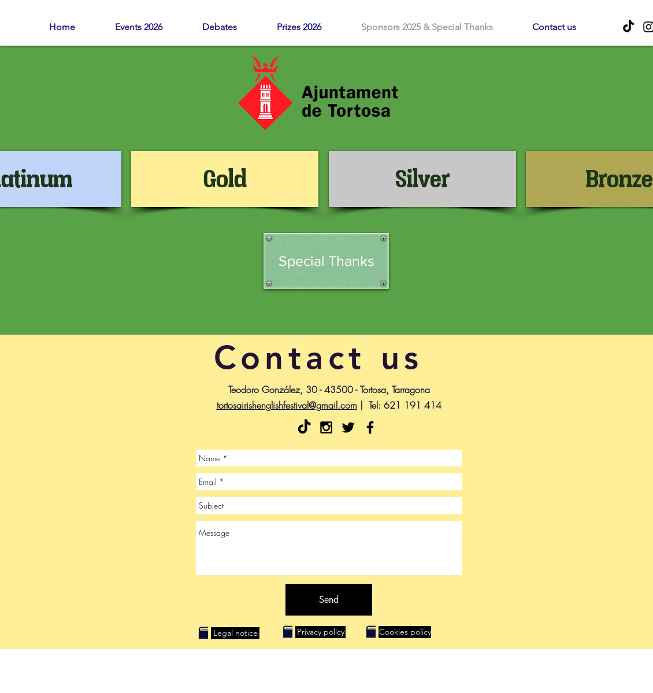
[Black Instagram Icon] (326, 427)
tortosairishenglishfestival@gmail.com (287, 405)
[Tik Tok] (628, 27)
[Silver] (422, 179)
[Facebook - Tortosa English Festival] (370, 427)
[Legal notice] (235, 633)
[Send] (328, 600)
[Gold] (224, 179)
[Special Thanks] (326, 261)
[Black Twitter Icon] (348, 427)
